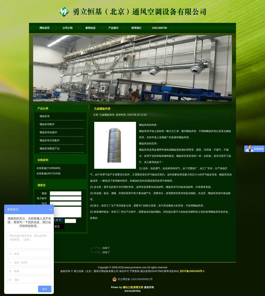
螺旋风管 (45, 116)
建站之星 (128, 287)
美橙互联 (138, 287)
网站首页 (44, 27)
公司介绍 (67, 27)
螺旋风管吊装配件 (50, 140)
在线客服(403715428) (48, 173)
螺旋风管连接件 (48, 132)
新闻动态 (90, 27)
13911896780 (159, 27)
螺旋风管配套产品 (50, 148)
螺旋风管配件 (47, 124)
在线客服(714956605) (48, 168)
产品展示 (113, 27)
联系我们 (136, 27)
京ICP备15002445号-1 (192, 271)
